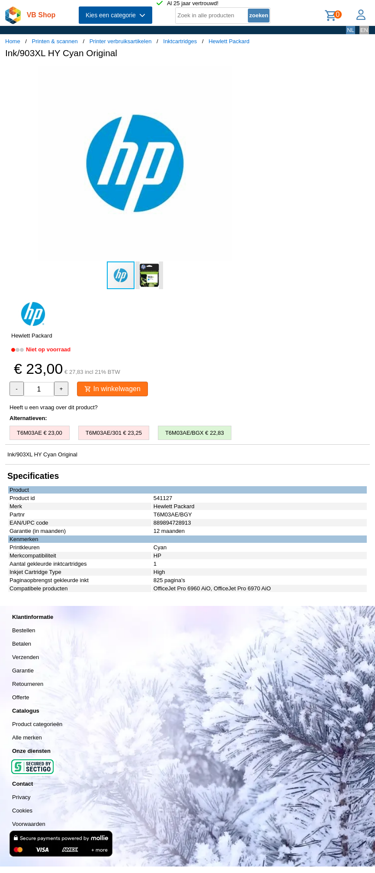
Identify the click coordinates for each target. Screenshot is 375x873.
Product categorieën (37, 724)
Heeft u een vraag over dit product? (54, 407)
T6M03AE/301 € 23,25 (114, 433)
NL (350, 30)
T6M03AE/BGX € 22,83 (194, 433)
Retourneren (27, 684)
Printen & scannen (55, 41)
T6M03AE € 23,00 (39, 433)
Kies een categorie (115, 15)
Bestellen (23, 630)
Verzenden (25, 657)
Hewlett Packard (229, 41)
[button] (257, 74)
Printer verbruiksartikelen (121, 41)
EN (364, 30)
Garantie (23, 670)
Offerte (20, 697)
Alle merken (27, 737)
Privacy (21, 797)
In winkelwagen (112, 388)
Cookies (22, 810)
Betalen (21, 643)
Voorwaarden (28, 824)
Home (12, 41)
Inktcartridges (180, 41)
